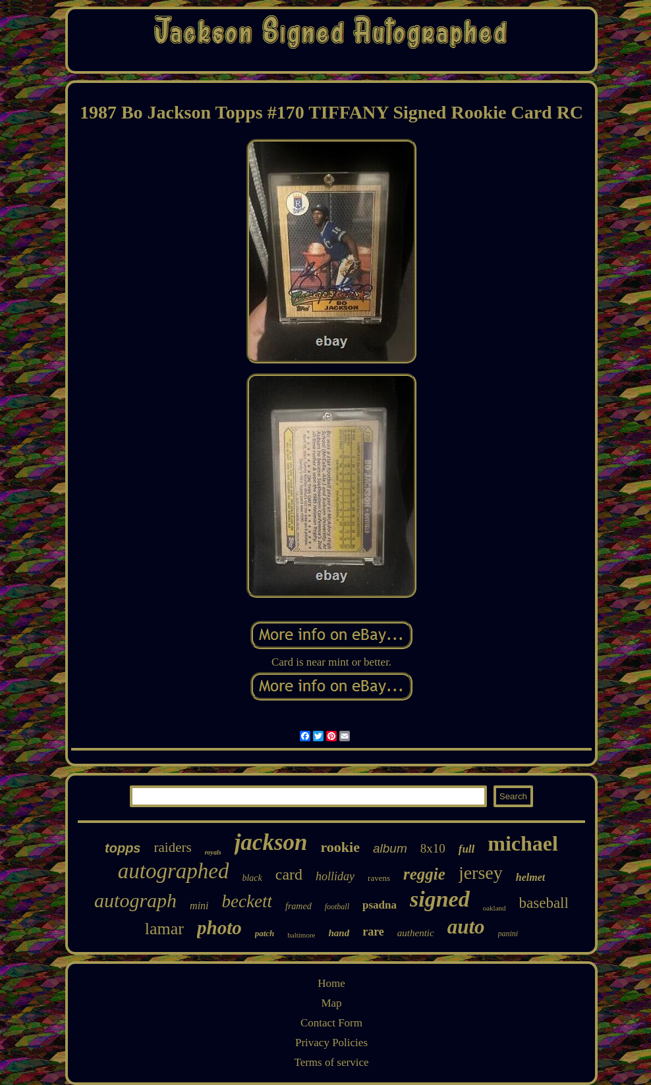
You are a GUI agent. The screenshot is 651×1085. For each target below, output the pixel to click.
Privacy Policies (331, 1042)
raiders (172, 847)
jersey (481, 872)
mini (199, 905)
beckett (247, 901)
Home (331, 983)
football (337, 906)
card (288, 874)
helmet (530, 877)
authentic (415, 933)
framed (298, 906)
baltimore (301, 935)
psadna (379, 905)
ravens (379, 878)
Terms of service (331, 1062)
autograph (135, 900)
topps (122, 848)
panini (508, 933)
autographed (173, 871)
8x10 (432, 848)
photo (219, 927)
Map (331, 1003)
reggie (424, 874)
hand (338, 933)
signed (440, 899)
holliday (335, 876)
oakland (494, 908)
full (467, 849)
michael (523, 843)
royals (213, 852)
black (252, 878)
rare (373, 931)
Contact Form (331, 1023)
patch (265, 933)
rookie (339, 847)
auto (466, 926)
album (390, 848)
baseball (544, 903)
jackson (271, 842)
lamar (164, 928)
